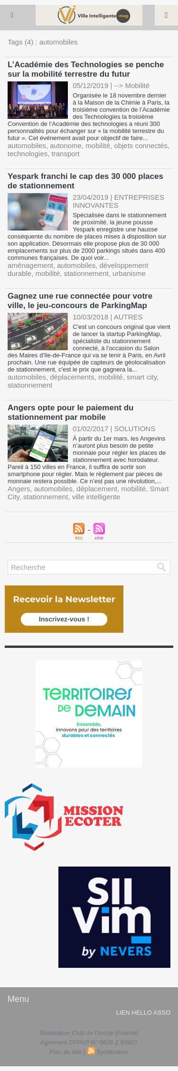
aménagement (30, 265)
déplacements (72, 377)
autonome (66, 146)
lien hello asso (143, 1012)
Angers (19, 489)
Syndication (113, 1051)
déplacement (96, 489)
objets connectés (141, 146)
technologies (27, 154)
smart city (142, 377)
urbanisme (129, 273)
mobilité (97, 146)
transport (66, 154)
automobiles (27, 146)
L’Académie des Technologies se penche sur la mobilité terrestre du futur (86, 69)
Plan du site (65, 1051)
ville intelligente (96, 497)
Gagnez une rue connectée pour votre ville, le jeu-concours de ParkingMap (80, 301)
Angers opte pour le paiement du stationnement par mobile (70, 412)
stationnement (86, 273)
